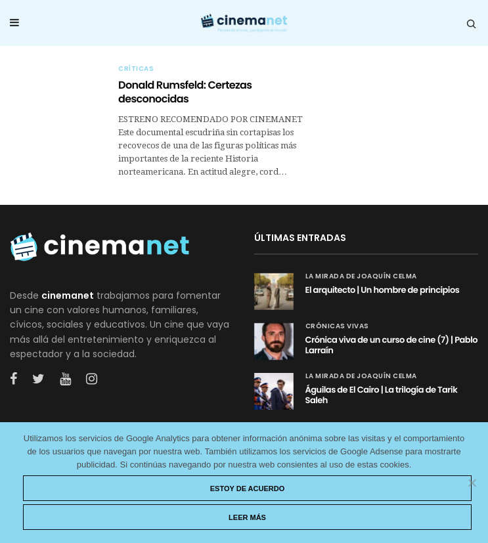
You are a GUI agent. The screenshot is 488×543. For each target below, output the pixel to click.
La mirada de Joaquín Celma (361, 276)
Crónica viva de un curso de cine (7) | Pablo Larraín (391, 345)
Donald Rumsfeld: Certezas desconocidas (185, 91)
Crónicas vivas (337, 326)
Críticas (136, 69)
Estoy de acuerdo (247, 488)
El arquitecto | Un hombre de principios (382, 290)
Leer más (247, 517)
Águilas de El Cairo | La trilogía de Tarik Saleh (381, 394)
